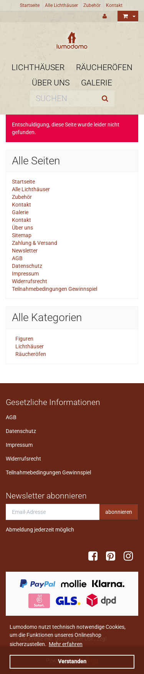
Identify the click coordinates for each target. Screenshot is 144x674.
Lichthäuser (38, 67)
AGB (17, 258)
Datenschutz (27, 266)
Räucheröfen (104, 67)
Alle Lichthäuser (61, 5)
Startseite (30, 5)
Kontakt (114, 5)
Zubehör (92, 5)
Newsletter (25, 251)
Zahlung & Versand (34, 243)
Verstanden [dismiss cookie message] (72, 661)
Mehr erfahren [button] (66, 644)
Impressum (25, 274)
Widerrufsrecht (29, 281)
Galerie (96, 82)
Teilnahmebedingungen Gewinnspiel (54, 289)
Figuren (23, 339)
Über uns (51, 82)
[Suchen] (63, 98)
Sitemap (21, 235)
